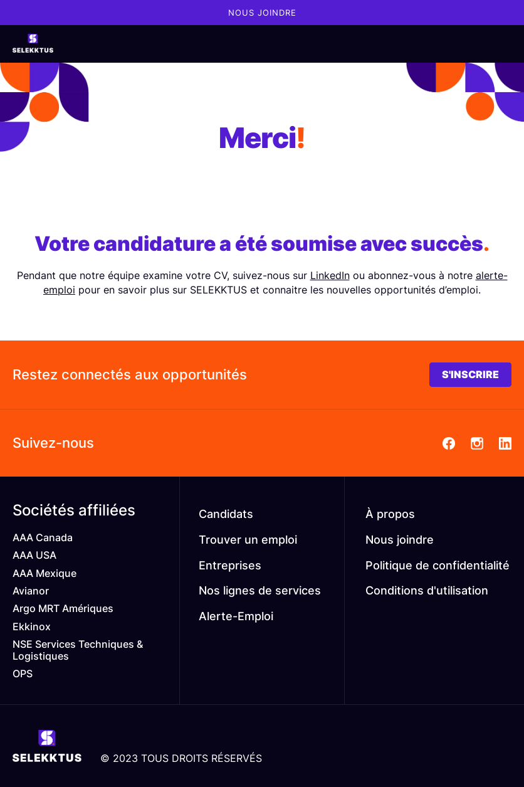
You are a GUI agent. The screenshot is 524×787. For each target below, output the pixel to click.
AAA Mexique (44, 573)
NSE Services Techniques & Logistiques (78, 650)
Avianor (31, 590)
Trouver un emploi (248, 539)
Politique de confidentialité (437, 565)
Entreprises (230, 565)
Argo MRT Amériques (63, 608)
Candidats (226, 513)
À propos (390, 513)
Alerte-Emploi (236, 616)
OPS (23, 673)
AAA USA (34, 555)
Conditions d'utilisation (426, 590)
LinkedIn (330, 275)
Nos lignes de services (260, 590)
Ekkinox (32, 626)
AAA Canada (43, 537)
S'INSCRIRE (470, 374)
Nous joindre (262, 13)
